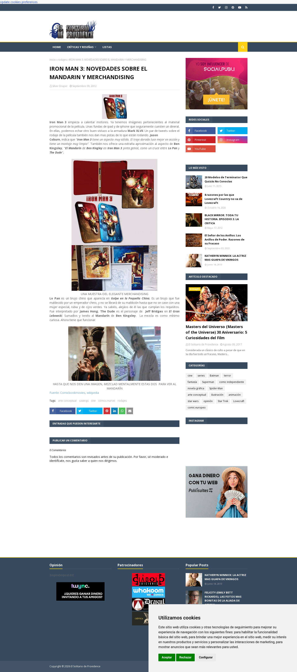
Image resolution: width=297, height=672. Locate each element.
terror (227, 375)
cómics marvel (106, 400)
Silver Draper (60, 86)
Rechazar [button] (185, 657)
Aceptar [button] (167, 657)
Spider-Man (216, 388)
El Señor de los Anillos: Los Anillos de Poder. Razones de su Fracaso (224, 239)
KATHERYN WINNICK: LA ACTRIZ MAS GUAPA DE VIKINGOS (225, 258)
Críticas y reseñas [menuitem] (80, 47)
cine (93, 400)
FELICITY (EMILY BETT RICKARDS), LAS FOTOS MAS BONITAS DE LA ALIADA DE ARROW (223, 598)
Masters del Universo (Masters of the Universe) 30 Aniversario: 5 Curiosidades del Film (216, 332)
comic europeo (197, 407)
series (201, 375)
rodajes (62, 59)
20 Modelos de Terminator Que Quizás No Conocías (226, 179)
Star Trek (223, 401)
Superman (208, 382)
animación (235, 394)
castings (83, 400)
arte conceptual (67, 400)
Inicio (53, 59)
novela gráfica (196, 388)
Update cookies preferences (19, 2)
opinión (208, 401)
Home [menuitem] (57, 47)
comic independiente (231, 382)
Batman (214, 375)
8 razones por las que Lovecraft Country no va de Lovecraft (223, 199)
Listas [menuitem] (107, 47)
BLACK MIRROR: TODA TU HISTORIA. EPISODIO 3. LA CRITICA (222, 219)
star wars (193, 401)
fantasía (192, 382)
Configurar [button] (206, 657)
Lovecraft (238, 401)
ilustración (217, 394)
